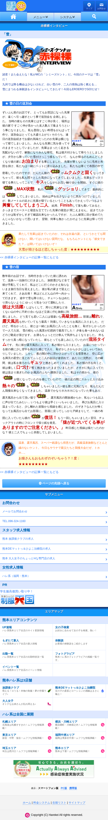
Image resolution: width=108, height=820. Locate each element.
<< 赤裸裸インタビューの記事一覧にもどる (29, 257)
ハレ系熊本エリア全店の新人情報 (25, 641)
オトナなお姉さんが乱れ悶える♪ (25, 701)
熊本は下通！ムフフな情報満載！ (78, 748)
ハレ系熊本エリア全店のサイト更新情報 (25, 628)
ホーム (13, 16)
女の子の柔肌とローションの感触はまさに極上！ (78, 689)
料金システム (41, 802)
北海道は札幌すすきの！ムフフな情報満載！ (25, 723)
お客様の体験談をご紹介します (78, 641)
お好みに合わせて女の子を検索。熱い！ (78, 628)
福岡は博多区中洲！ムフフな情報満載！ (78, 735)
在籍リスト (59, 802)
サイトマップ (77, 802)
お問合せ (101, 8)
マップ (89, 8)
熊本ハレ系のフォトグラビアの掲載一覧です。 (78, 655)
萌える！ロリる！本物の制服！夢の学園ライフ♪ (25, 689)
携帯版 (73, 788)
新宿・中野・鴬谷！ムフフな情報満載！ (25, 735)
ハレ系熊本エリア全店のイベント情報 (25, 667)
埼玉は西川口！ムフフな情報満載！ (25, 748)
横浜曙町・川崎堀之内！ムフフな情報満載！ (78, 723)
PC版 (64, 788)
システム (66, 17)
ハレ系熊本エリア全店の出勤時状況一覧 (25, 654)
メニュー (39, 17)
